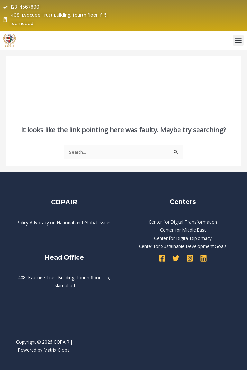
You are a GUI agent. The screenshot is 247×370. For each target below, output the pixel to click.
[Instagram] (189, 258)
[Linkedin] (203, 258)
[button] (238, 40)
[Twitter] (175, 258)
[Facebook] (162, 258)
